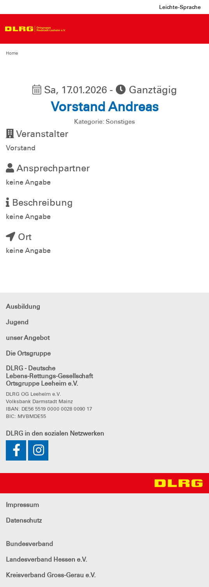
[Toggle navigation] (76, 29)
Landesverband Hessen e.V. (46, 559)
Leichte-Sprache (180, 7)
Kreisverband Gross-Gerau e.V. (51, 575)
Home (12, 53)
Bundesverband (29, 544)
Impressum (22, 505)
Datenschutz (24, 520)
